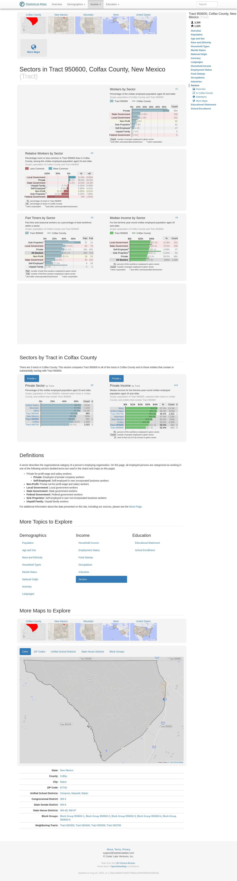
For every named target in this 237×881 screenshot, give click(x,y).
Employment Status (88, 550)
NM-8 (63, 804)
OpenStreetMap (119, 866)
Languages (28, 593)
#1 (176, 89)
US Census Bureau (125, 863)
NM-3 (63, 799)
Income (95, 4)
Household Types (31, 564)
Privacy (126, 849)
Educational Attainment (147, 543)
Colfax (63, 776)
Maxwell (76, 793)
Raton (63, 781)
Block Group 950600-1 (72, 816)
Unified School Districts (63, 651)
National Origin (30, 579)
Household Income (88, 543)
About (110, 849)
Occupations (85, 564)
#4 (176, 217)
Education (112, 4)
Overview (57, 4)
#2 (92, 153)
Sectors (82, 579)
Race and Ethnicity (32, 557)
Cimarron (65, 793)
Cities (25, 651)
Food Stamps (85, 557)
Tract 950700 (114, 825)
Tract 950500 (98, 825)
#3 (92, 217)
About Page (135, 506)
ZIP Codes (39, 651)
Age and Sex (29, 550)
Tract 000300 (67, 825)
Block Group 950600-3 (123, 816)
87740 (63, 787)
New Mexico (66, 770)
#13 (176, 385)
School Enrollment (145, 550)
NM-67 (72, 810)
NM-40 (63, 810)
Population (28, 543)
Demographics (76, 4)
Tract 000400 (83, 825)
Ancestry (27, 586)
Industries (83, 572)
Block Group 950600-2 (98, 816)
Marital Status (29, 572)
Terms (117, 849)
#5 (92, 385)
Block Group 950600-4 (149, 816)
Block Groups (117, 651)
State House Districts (92, 651)
